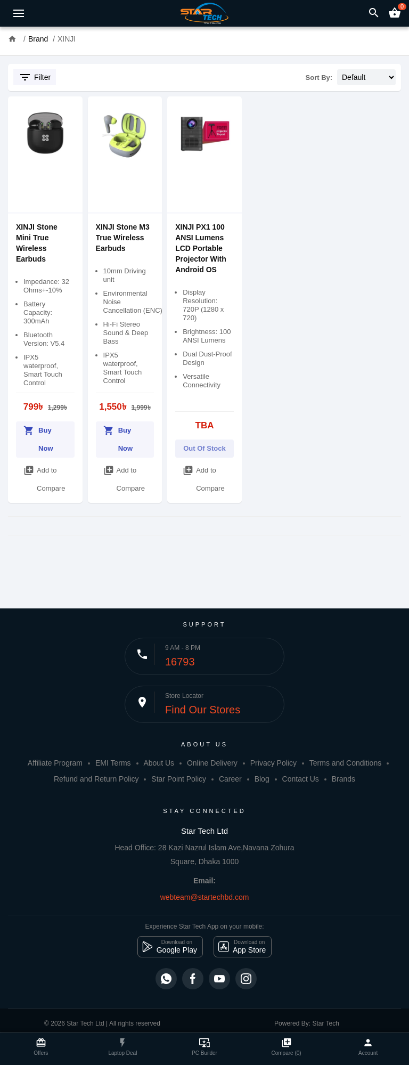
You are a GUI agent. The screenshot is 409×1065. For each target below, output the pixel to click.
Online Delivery (212, 763)
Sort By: (319, 78)
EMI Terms (113, 763)
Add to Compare (44, 476)
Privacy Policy (273, 763)
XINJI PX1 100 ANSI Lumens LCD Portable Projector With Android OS (200, 248)
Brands (343, 779)
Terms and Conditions (345, 763)
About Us (158, 763)
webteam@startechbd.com (204, 897)
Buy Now (38, 436)
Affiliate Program (55, 763)
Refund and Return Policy (96, 779)
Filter (35, 77)
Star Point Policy (178, 779)
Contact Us (300, 779)
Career (230, 779)
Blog (262, 779)
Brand (38, 39)
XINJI (67, 39)
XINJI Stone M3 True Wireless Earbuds (123, 238)
